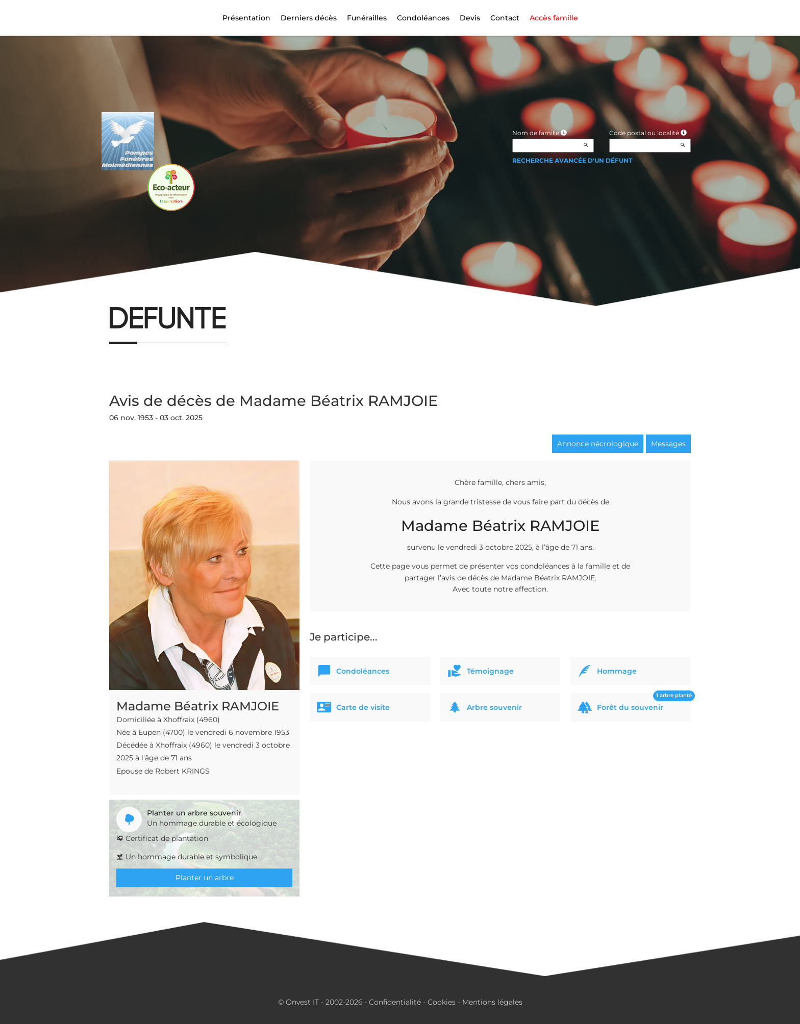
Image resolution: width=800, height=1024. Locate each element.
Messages (668, 443)
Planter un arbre (205, 877)
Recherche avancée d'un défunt (572, 160)
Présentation (246, 17)
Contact (504, 17)
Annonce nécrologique (597, 443)
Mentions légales (492, 1002)
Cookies (442, 1002)
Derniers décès (309, 17)
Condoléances (423, 17)
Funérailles (367, 17)
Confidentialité (395, 1002)
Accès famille (554, 17)
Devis (470, 17)
